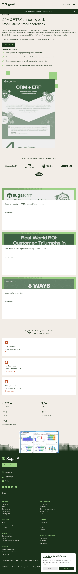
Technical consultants (9, 552)
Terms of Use (19, 560)
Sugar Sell (5, 504)
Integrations (43, 511)
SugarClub (43, 543)
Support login (9, 477)
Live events (43, 538)
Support (4, 538)
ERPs (41, 514)
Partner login (6, 554)
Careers (42, 530)
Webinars (43, 541)
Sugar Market (6, 509)
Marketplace (6, 514)
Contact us (8, 472)
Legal (37, 560)
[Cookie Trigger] (7, 560)
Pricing (7, 481)
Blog (3, 522)
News (42, 527)
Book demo (66, 4)
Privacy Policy (29, 560)
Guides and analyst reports (10, 525)
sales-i (4, 507)
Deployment (44, 504)
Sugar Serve (6, 511)
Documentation (7, 536)
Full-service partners (8, 549)
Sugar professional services (10, 541)
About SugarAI (44, 522)
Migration (43, 507)
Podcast (4, 527)
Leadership (43, 525)
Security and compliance (47, 509)
